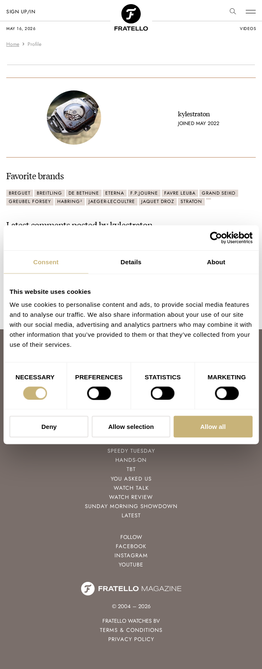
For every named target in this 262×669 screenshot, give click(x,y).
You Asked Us (131, 479)
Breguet (20, 193)
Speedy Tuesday (131, 451)
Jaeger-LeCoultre (112, 201)
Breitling (49, 193)
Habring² (69, 201)
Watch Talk (131, 488)
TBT (131, 469)
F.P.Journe (144, 193)
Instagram (131, 555)
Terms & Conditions (131, 630)
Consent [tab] (46, 261)
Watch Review (131, 497)
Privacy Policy (131, 639)
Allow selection (131, 426)
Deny (49, 426)
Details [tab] (131, 261)
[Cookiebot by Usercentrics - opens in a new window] (215, 237)
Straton (191, 201)
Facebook (131, 546)
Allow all (213, 426)
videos (248, 28)
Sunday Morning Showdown (131, 506)
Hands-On (131, 460)
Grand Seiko (219, 193)
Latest (131, 515)
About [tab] (216, 261)
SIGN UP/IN (20, 11)
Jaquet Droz (157, 201)
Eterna (114, 193)
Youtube (131, 565)
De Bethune (84, 193)
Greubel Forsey (30, 201)
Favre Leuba (180, 193)
